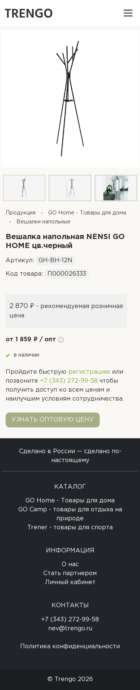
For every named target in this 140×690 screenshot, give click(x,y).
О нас (70, 564)
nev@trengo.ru (70, 628)
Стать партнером (70, 573)
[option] (70, 96)
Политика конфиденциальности (70, 646)
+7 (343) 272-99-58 (69, 381)
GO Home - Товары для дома (70, 501)
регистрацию (89, 372)
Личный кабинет (70, 582)
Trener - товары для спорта (70, 527)
